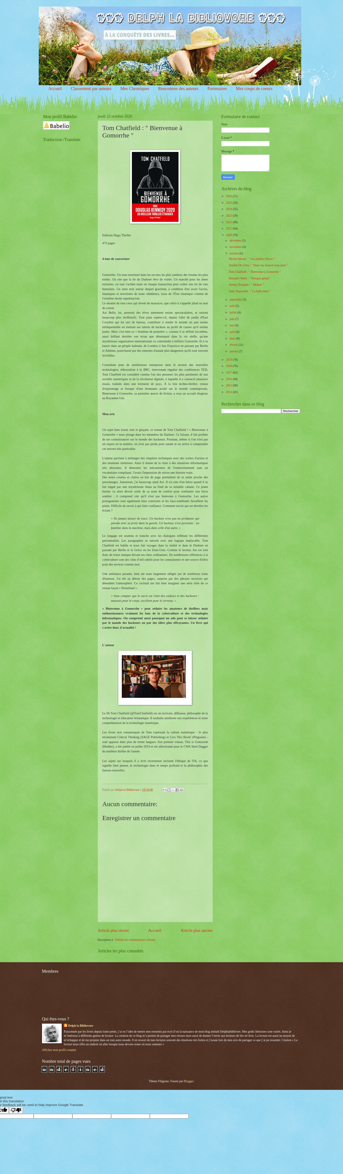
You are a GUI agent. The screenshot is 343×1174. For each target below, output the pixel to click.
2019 (229, 359)
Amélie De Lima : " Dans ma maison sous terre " (258, 265)
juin (232, 319)
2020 (229, 235)
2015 (229, 385)
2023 (229, 215)
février (233, 344)
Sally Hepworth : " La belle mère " (250, 291)
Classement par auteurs (91, 88)
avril (232, 332)
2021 (229, 228)
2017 (229, 372)
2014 (229, 392)
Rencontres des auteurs (178, 88)
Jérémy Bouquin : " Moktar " (246, 284)
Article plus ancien (197, 930)
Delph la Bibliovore (80, 1025)
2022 (229, 222)
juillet (233, 312)
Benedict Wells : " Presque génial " (250, 278)
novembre (235, 247)
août (232, 306)
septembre (236, 299)
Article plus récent (113, 930)
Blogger (188, 1081)
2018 (229, 366)
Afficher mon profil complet (59, 1050)
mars (232, 338)
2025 (229, 202)
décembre (235, 240)
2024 (229, 209)
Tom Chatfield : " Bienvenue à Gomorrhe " (255, 271)
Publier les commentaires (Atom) (135, 939)
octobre (234, 253)
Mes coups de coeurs (254, 88)
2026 (229, 196)
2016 (229, 379)
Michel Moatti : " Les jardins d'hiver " (252, 259)
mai (232, 325)
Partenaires (217, 88)
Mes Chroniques (134, 88)
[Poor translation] (16, 1110)
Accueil (55, 88)
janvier (234, 351)
